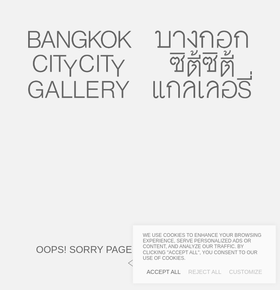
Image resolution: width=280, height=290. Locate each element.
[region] (204, 254)
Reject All (204, 272)
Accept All (164, 272)
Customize (245, 272)
